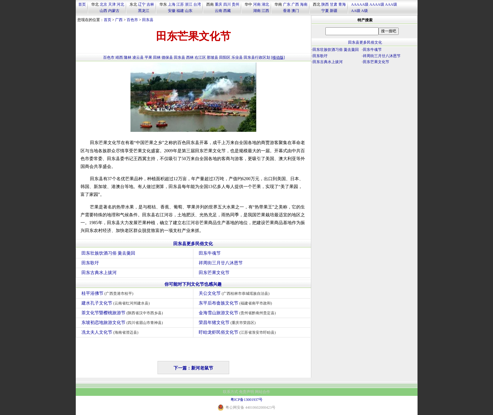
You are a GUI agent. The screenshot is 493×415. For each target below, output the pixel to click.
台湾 (197, 4)
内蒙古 (113, 10)
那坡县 (212, 57)
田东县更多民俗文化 (193, 243)
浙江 (188, 4)
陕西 (325, 4)
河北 (120, 4)
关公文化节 (235, 293)
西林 (190, 57)
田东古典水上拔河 (99, 272)
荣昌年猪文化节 (228, 322)
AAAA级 (376, 4)
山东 (188, 10)
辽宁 (142, 4)
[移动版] (278, 57)
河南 (257, 4)
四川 (227, 4)
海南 (303, 4)
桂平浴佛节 (108, 293)
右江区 (200, 57)
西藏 (227, 10)
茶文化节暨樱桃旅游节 (123, 312)
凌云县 (138, 57)
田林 (157, 57)
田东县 (147, 20)
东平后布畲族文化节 (236, 303)
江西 (265, 10)
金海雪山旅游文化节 (238, 312)
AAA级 (391, 4)
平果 (148, 57)
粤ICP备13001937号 (246, 399)
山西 (103, 10)
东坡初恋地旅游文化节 (123, 322)
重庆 (218, 4)
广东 (287, 4)
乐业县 (237, 57)
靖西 (119, 57)
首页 (82, 4)
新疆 (333, 10)
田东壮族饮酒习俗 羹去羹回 (108, 253)
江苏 (180, 4)
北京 (103, 4)
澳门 (295, 10)
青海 (342, 4)
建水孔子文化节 (116, 303)
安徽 (171, 10)
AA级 (355, 10)
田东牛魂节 (210, 253)
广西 (295, 4)
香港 (287, 10)
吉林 (150, 4)
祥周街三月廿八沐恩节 (221, 263)
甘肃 (333, 4)
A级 (364, 10)
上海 (171, 4)
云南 (218, 10)
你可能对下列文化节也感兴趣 (193, 284)
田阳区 (224, 57)
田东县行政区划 (257, 57)
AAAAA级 (359, 4)
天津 (112, 4)
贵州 (235, 4)
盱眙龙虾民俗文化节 (238, 332)
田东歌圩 (90, 263)
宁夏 (325, 10)
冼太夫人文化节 (110, 332)
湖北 (265, 4)
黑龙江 (143, 10)
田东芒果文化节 (214, 272)
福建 (180, 10)
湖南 (257, 10)
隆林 (127, 57)
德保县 (167, 57)
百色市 (132, 20)
